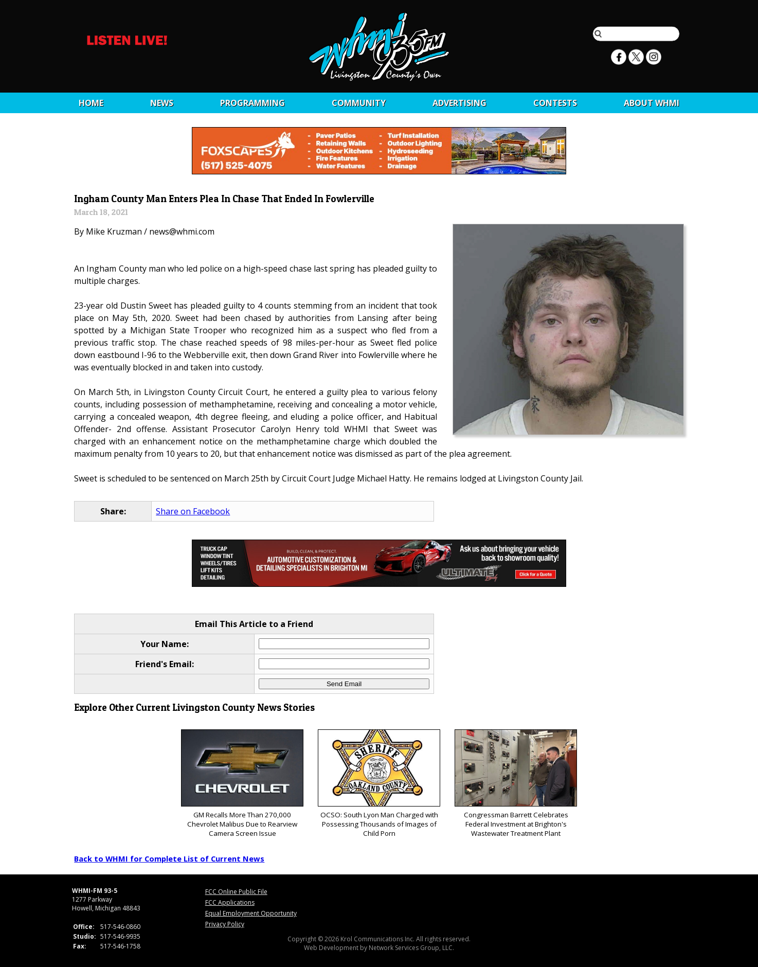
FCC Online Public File (236, 891)
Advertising (459, 103)
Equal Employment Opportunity (251, 913)
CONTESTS (555, 103)
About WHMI (651, 103)
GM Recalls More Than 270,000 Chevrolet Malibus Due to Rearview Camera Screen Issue (242, 783)
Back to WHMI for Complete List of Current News (169, 858)
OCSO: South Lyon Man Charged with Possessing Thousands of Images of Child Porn (379, 783)
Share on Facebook (193, 511)
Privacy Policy (224, 924)
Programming (252, 103)
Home (91, 103)
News (161, 103)
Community (359, 103)
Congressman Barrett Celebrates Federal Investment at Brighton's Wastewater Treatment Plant (515, 783)
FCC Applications (230, 902)
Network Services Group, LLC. (411, 947)
